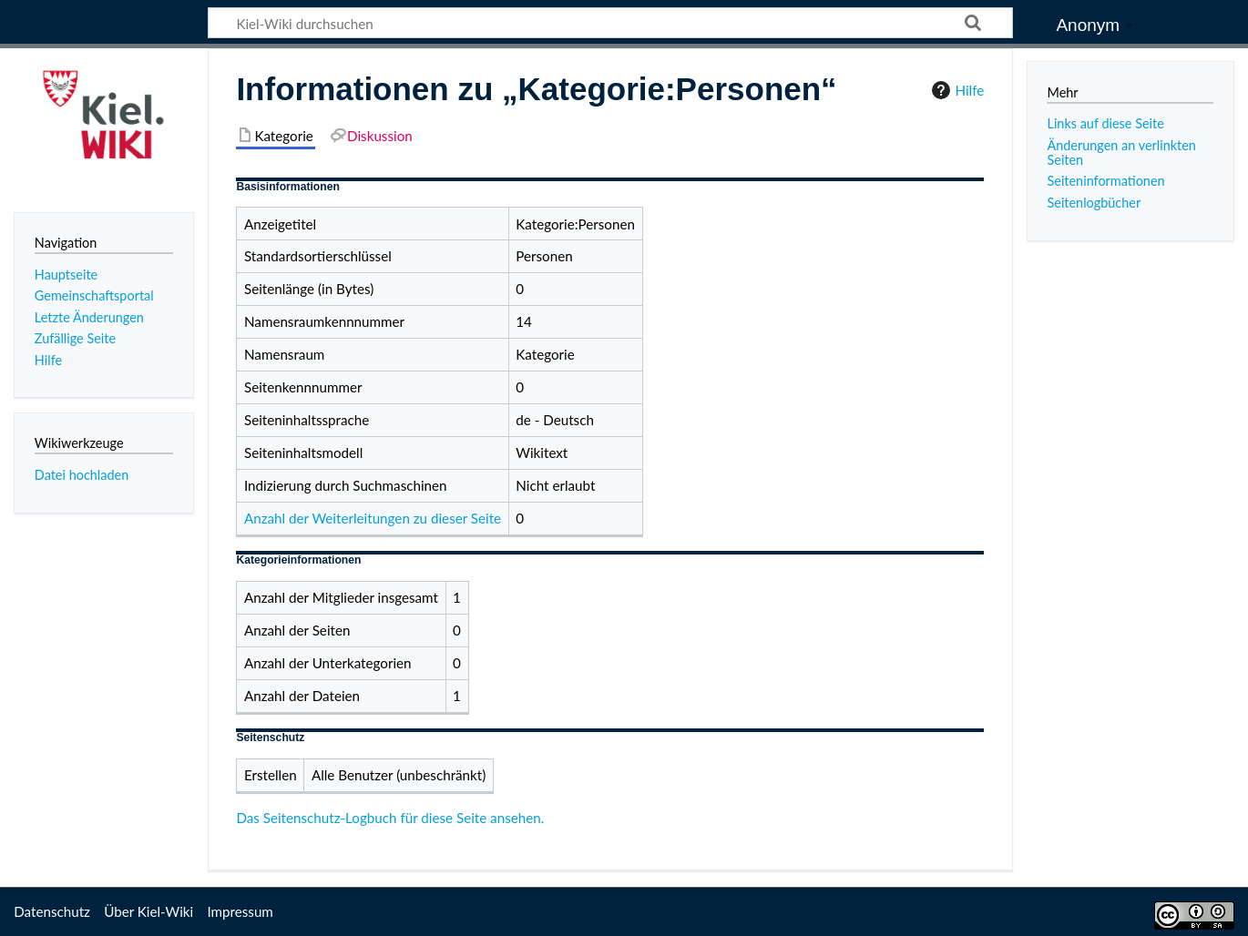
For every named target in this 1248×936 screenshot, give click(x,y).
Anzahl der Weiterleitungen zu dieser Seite (372, 518)
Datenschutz (52, 911)
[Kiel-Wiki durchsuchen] (610, 22)
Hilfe (955, 90)
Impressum (240, 911)
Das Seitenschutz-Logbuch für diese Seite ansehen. (390, 817)
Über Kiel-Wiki (148, 911)
